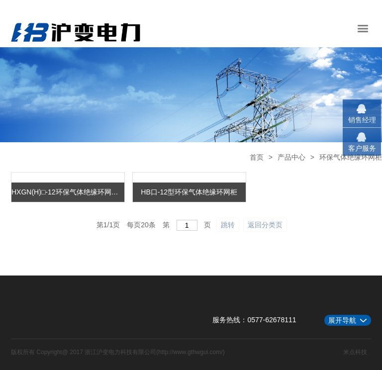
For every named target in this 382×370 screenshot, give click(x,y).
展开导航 (342, 320)
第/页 (108, 225)
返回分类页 (265, 225)
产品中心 (291, 157)
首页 (257, 157)
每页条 (141, 225)
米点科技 (355, 352)
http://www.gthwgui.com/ (190, 352)
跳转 (228, 225)
